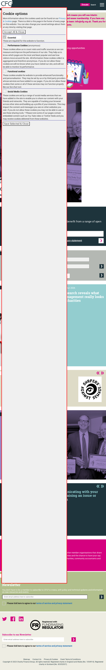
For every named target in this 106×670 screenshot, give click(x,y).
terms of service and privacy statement (54, 603)
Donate (85, 4)
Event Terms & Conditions (71, 659)
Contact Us (37, 659)
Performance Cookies (18, 45)
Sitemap (26, 659)
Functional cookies (16, 71)
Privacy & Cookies (51, 659)
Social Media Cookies (17, 91)
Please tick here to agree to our (39, 603)
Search (93, 5)
